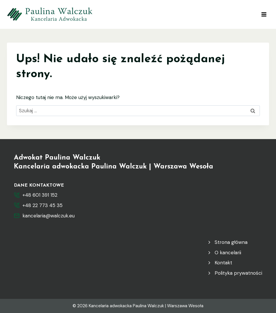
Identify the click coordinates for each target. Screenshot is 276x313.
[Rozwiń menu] (263, 14)
